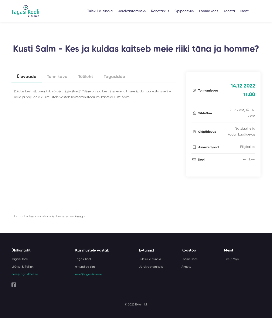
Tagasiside (114, 77)
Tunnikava (57, 77)
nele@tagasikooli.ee (24, 274)
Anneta (229, 11)
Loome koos (208, 11)
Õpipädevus (184, 11)
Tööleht (85, 77)
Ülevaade (26, 77)
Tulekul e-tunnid (100, 11)
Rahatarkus (160, 11)
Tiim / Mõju (231, 259)
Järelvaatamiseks (132, 11)
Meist (244, 11)
